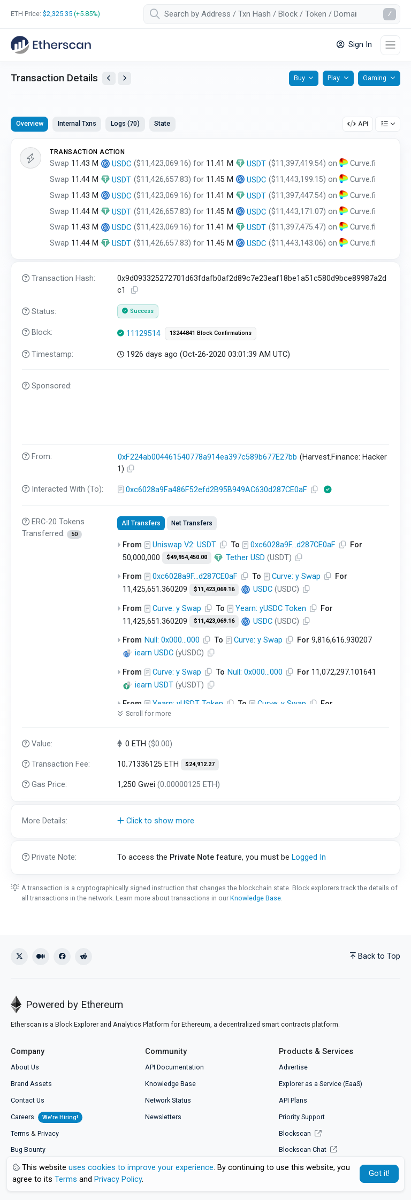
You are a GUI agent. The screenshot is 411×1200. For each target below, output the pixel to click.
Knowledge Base (255, 898)
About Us (25, 1067)
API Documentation (174, 1067)
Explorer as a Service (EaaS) (320, 1084)
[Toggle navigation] (390, 45)
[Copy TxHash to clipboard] (135, 290)
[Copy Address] (131, 468)
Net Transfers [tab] (191, 523)
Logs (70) (125, 123)
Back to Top (375, 956)
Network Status (168, 1100)
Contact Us (27, 1100)
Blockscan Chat (308, 1149)
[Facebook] (62, 956)
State (162, 123)
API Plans (293, 1100)
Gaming (374, 78)
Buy (299, 78)
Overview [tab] (29, 123)
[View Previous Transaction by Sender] (109, 78)
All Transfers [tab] (141, 523)
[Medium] (40, 956)
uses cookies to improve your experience (141, 1167)
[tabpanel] (205, 506)
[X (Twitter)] (19, 956)
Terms (20, 1133)
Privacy (48, 1133)
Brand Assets (31, 1084)
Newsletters (163, 1117)
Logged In (309, 857)
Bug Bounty (28, 1149)
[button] (205, 821)
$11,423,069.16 (214, 589)
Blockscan (300, 1133)
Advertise (293, 1067)
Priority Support (302, 1117)
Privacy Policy (118, 1179)
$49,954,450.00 (186, 557)
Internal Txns (77, 123)
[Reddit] (83, 956)
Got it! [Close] (379, 1173)
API (357, 124)
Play (334, 78)
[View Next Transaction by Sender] (124, 78)
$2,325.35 (57, 14)
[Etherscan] (51, 45)
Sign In (354, 44)
